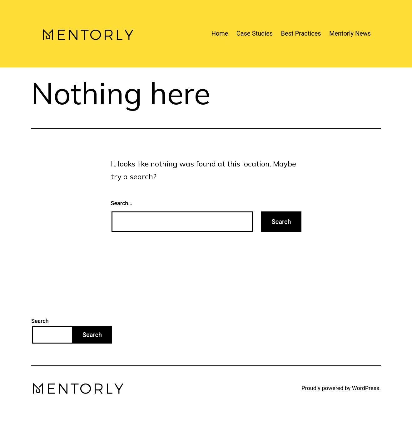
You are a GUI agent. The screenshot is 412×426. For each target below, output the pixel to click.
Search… (121, 203)
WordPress (365, 388)
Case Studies (254, 33)
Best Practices (301, 33)
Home (219, 33)
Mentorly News (350, 33)
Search (40, 321)
